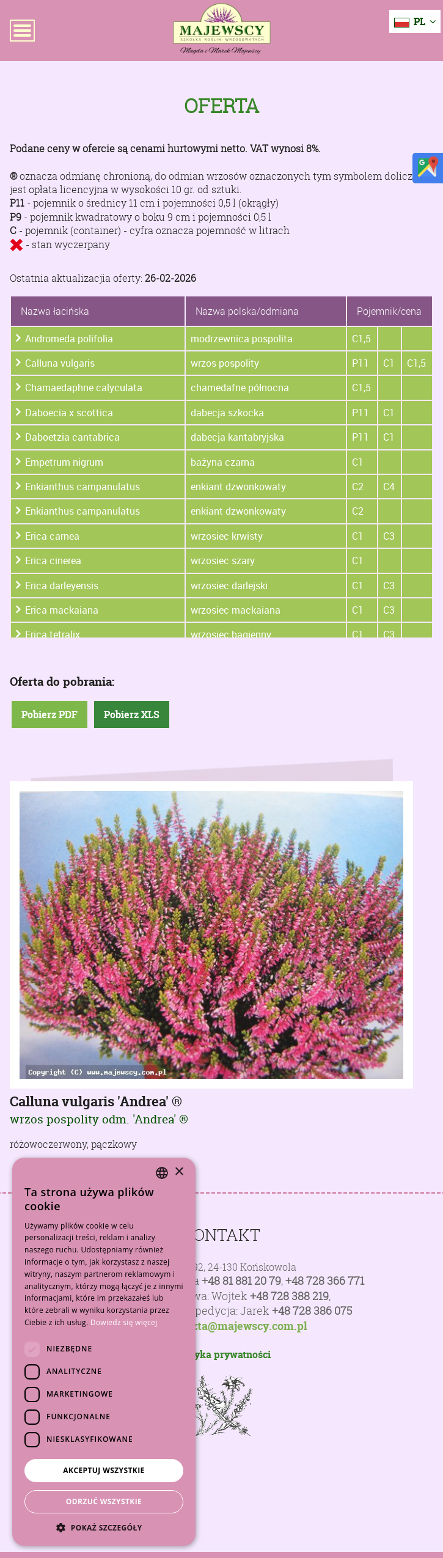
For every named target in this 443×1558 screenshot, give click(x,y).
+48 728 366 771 (324, 1281)
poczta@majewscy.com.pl (240, 1326)
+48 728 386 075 (312, 1311)
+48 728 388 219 (289, 1296)
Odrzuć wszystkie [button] (104, 1501)
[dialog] (104, 1352)
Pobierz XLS (131, 714)
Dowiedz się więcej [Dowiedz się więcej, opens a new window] (124, 1322)
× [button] (178, 1172)
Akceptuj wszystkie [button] (103, 1470)
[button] (103, 1527)
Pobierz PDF (49, 714)
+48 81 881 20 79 (241, 1281)
